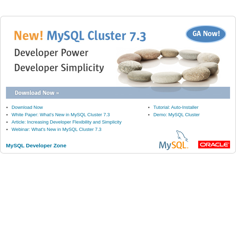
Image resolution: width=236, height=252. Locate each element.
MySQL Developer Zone (36, 145)
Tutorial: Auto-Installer (176, 107)
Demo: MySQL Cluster (176, 114)
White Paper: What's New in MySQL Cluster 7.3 (61, 114)
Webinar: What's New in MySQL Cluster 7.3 (57, 129)
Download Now (27, 107)
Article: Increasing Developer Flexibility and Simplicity (67, 122)
